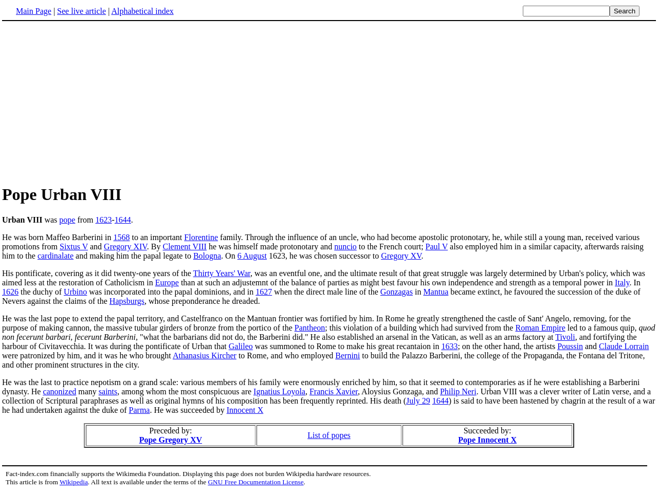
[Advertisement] (88, 102)
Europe (167, 282)
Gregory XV (401, 255)
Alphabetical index (142, 11)
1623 (104, 219)
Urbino (75, 291)
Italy (622, 282)
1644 (123, 219)
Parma (139, 410)
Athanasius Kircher (204, 355)
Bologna (207, 255)
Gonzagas (396, 291)
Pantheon (310, 327)
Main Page (33, 11)
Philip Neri (458, 391)
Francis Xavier (333, 391)
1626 (10, 291)
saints (108, 391)
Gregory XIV (125, 246)
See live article (81, 11)
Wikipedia (74, 482)
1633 (449, 346)
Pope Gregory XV (170, 439)
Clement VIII (184, 246)
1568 (122, 237)
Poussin (570, 346)
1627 (263, 291)
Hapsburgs (126, 301)
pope (67, 219)
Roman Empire (540, 327)
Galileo (241, 346)
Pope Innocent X (487, 439)
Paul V (437, 246)
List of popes (329, 435)
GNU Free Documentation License (255, 482)
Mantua (435, 291)
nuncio (345, 246)
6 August (252, 255)
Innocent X (245, 410)
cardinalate (56, 255)
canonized (59, 391)
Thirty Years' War (221, 273)
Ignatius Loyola (279, 391)
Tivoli (565, 337)
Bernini (347, 355)
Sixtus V (74, 246)
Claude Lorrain (624, 346)
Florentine (201, 237)
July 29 (418, 400)
